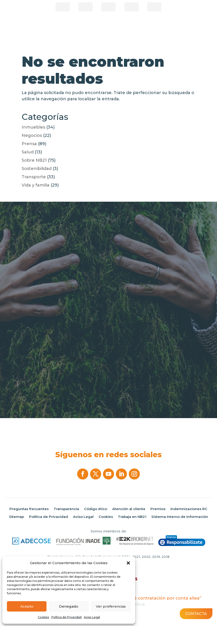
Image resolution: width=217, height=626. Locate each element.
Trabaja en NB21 (132, 517)
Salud (28, 152)
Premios (157, 509)
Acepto (26, 606)
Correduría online (131, 6)
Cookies (43, 617)
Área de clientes (85, 6)
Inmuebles (33, 127)
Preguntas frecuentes (29, 509)
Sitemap (16, 517)
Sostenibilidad (37, 168)
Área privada (154, 6)
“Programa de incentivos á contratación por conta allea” (140, 598)
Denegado (68, 606)
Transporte (34, 176)
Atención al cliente (128, 509)
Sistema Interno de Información (179, 517)
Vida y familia (36, 185)
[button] (128, 563)
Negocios (32, 135)
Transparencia (66, 509)
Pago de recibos (108, 6)
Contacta (196, 614)
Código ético (95, 509)
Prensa (29, 143)
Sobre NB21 (34, 160)
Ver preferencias (111, 606)
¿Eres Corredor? (62, 6)
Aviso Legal (92, 617)
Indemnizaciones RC (188, 509)
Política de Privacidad (66, 617)
